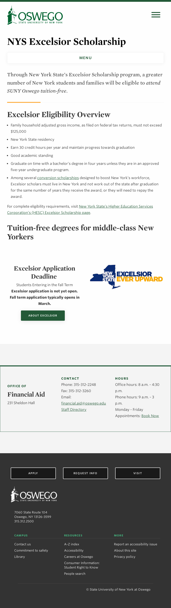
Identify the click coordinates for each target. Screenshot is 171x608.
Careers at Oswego (78, 556)
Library (19, 556)
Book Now (150, 416)
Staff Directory (73, 409)
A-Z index (71, 544)
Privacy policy (124, 556)
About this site (125, 550)
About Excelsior (42, 315)
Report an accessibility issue (135, 544)
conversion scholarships (58, 178)
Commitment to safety (31, 550)
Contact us (22, 544)
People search (75, 573)
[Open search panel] (156, 15)
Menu (85, 58)
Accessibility (73, 550)
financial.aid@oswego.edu (83, 403)
